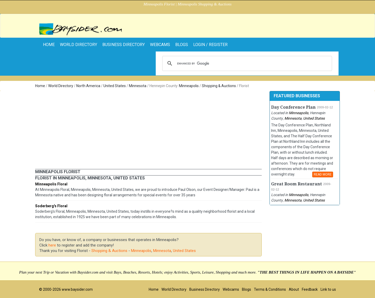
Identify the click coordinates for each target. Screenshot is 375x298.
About (294, 289)
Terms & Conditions (270, 289)
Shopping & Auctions (219, 86)
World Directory (78, 44)
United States (114, 86)
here (52, 245)
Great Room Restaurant (296, 184)
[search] (246, 63)
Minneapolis (189, 86)
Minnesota (137, 86)
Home (40, 86)
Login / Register (210, 44)
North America (88, 86)
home (49, 44)
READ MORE (323, 174)
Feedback (310, 289)
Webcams (160, 44)
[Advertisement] (148, 130)
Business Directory (123, 44)
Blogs (181, 44)
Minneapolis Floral (51, 184)
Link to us (328, 289)
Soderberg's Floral (51, 206)
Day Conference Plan (293, 107)
